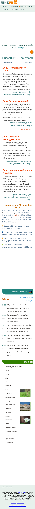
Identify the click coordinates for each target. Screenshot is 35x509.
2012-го (10, 219)
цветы (6, 423)
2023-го (4, 215)
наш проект (21, 492)
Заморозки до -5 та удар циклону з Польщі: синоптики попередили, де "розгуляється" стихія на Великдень (19, 349)
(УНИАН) (29, 331)
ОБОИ (29, 6)
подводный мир (9, 404)
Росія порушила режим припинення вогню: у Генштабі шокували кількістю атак (19, 338)
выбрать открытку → (26, 129)
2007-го (10, 222)
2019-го (28, 215)
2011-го (16, 219)
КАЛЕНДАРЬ (5, 6)
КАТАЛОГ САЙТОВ (6, 487)
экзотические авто (10, 431)
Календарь (13, 45)
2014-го (28, 217)
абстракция (8, 442)
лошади (7, 401)
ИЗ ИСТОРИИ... (5, 10)
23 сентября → (28, 63)
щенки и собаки (10, 427)
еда (6, 389)
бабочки (7, 385)
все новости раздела (26, 297)
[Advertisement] (17, 28)
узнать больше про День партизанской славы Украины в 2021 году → (17, 197)
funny (6, 435)
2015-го (22, 217)
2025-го (20, 213)
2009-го (28, 219)
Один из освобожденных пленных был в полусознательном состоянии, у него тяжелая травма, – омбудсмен (19, 328)
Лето (6, 378)
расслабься (8, 420)
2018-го (4, 217)
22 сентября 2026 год (9, 210)
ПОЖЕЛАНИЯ (14, 6)
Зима (6, 370)
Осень (6, 382)
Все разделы (29, 300)
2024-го (26, 213)
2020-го (22, 215)
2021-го (16, 215)
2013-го (4, 219)
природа (7, 412)
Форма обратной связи (17, 503)
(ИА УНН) (23, 311)
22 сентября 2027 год (24, 210)
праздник (7, 408)
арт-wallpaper (9, 439)
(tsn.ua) (16, 321)
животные (8, 393)
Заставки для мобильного (13, 366)
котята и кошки (9, 397)
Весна (6, 374)
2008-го (4, 222)
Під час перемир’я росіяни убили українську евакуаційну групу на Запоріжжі (17, 318)
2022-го (10, 215)
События (4, 45)
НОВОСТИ (14, 10)
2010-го (22, 219)
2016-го (16, 217)
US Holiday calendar (24, 10)
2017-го (10, 217)
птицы (7, 416)
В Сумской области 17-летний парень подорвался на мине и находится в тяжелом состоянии (19, 308)
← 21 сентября (6, 63)
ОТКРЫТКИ (23, 6)
